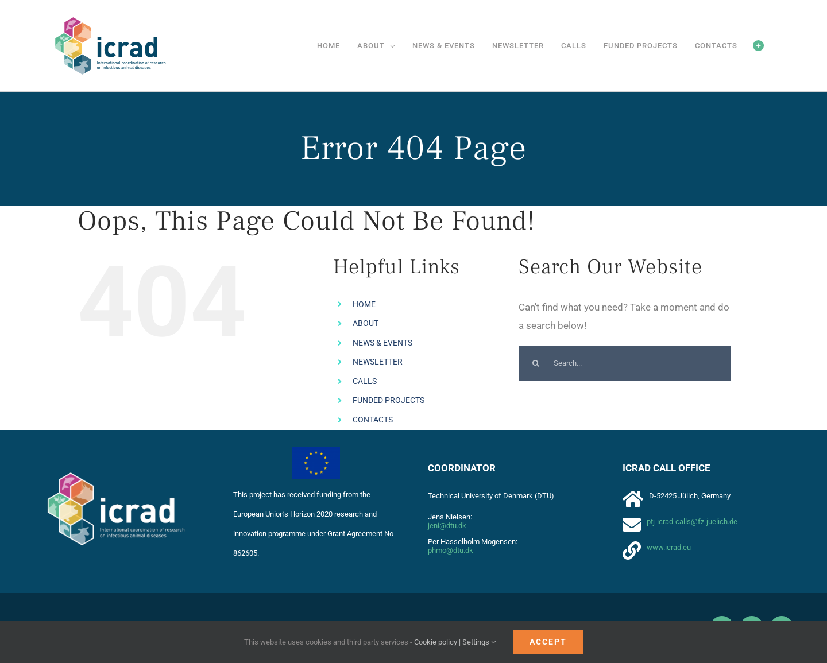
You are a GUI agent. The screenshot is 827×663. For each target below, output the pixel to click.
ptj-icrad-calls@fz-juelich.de (692, 521)
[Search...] (625, 363)
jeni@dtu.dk (447, 525)
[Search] (536, 363)
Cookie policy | (438, 642)
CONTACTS (373, 419)
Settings (479, 642)
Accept (548, 641)
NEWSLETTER (378, 361)
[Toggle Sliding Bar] (758, 45)
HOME (364, 304)
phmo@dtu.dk (450, 550)
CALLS (365, 381)
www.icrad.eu (669, 547)
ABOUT (365, 323)
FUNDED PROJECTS (388, 400)
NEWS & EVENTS (382, 342)
